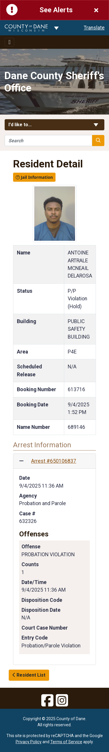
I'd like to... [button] (54, 124)
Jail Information (34, 177)
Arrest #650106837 (53, 461)
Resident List (28, 675)
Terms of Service (66, 741)
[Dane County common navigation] (56, 27)
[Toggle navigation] (9, 42)
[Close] (96, 10)
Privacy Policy (29, 741)
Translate (94, 28)
